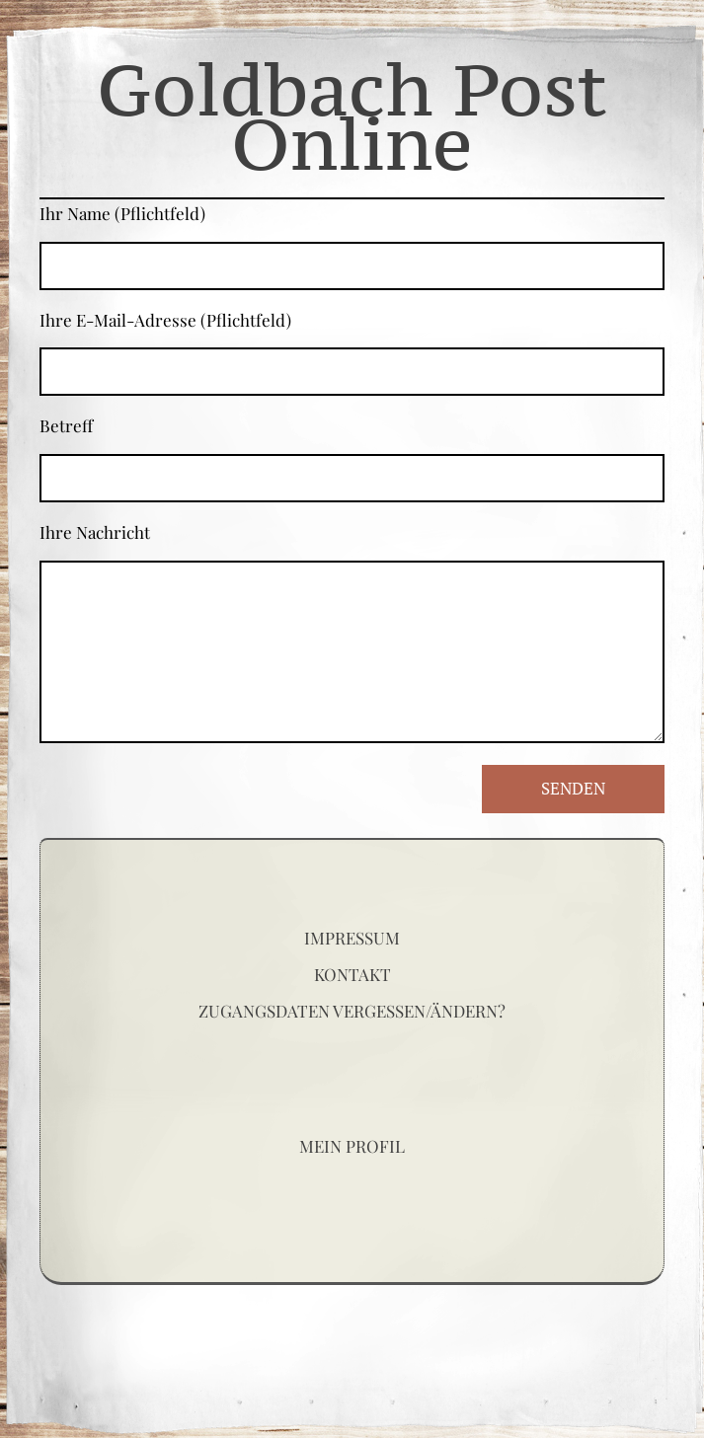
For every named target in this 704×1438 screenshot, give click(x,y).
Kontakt (352, 974)
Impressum (352, 937)
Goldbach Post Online (352, 115)
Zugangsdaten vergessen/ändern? (352, 1011)
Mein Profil (352, 1146)
